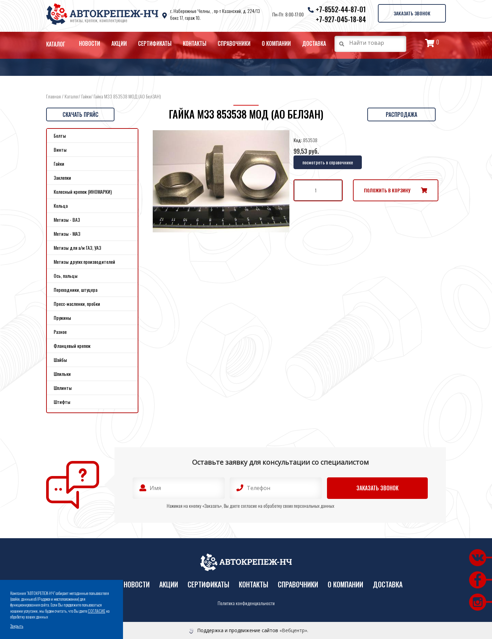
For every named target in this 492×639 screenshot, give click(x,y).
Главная (53, 96)
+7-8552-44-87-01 (340, 9)
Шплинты (63, 387)
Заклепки (62, 177)
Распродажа (401, 114)
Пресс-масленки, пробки (77, 303)
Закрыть (16, 626)
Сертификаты (155, 43)
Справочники (234, 43)
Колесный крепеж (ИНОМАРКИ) (83, 191)
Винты (60, 149)
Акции (119, 43)
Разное (60, 331)
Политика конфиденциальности (246, 603)
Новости (89, 43)
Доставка (314, 43)
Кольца (61, 205)
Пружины (62, 317)
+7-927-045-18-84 (340, 19)
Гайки (86, 96)
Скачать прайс (80, 114)
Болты (60, 135)
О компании (276, 43)
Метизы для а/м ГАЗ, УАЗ (77, 247)
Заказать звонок (411, 13)
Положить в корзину (387, 190)
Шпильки (62, 373)
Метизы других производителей (84, 261)
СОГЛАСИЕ (96, 611)
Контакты (194, 43)
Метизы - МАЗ (67, 233)
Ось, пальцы (66, 275)
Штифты (62, 401)
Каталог (55, 44)
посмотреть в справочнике (327, 162)
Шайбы (60, 359)
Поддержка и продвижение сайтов (237, 630)
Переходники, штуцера (75, 289)
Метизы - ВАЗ (67, 219)
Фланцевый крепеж (72, 345)
